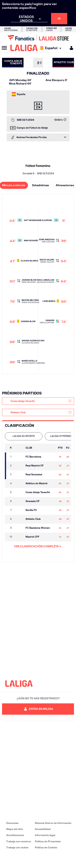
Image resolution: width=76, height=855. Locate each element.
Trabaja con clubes (17, 847)
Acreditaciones (15, 835)
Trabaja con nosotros (18, 841)
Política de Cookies (46, 847)
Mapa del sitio (14, 829)
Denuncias (12, 823)
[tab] (23, 436)
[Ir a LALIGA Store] (38, 38)
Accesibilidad (43, 829)
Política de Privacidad (48, 841)
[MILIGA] (70, 48)
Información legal (45, 835)
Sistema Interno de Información (53, 823)
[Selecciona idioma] (52, 48)
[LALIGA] (24, 48)
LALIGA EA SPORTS (24, 436)
